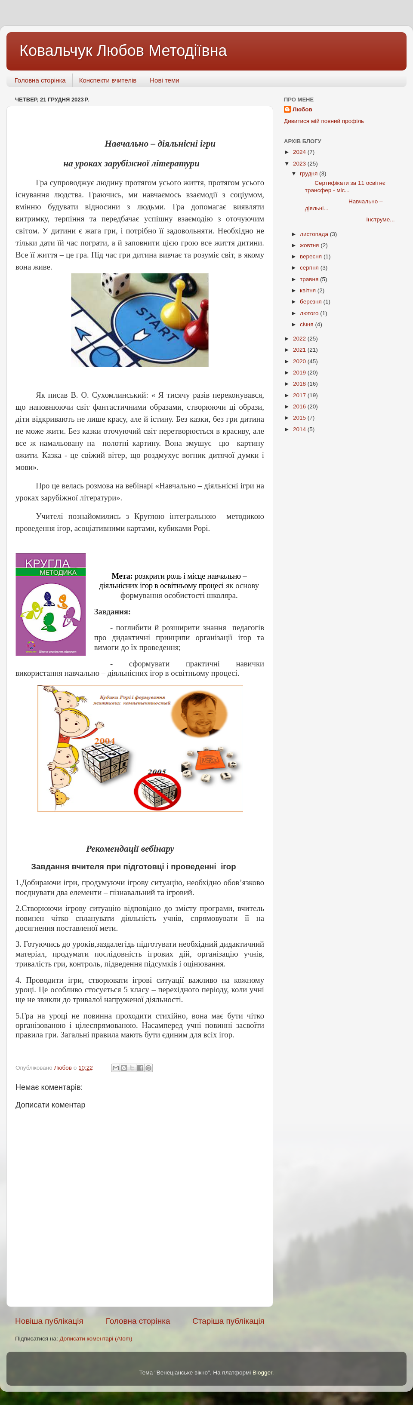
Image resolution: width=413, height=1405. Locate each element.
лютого (310, 313)
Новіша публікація (49, 1320)
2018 (300, 383)
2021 (300, 350)
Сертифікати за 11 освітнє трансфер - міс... (342, 186)
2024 (300, 152)
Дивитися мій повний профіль (324, 121)
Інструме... (347, 219)
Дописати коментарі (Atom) (95, 1338)
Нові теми (164, 80)
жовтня (310, 245)
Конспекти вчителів (108, 80)
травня (310, 279)
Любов (302, 109)
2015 (300, 417)
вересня (312, 256)
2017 (300, 395)
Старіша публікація (228, 1320)
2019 (300, 372)
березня (312, 301)
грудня (309, 173)
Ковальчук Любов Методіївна (123, 50)
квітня (308, 290)
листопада (315, 234)
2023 (300, 163)
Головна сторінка (40, 80)
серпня (310, 267)
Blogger (262, 1372)
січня (307, 324)
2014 (300, 429)
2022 (300, 338)
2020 (300, 361)
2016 (300, 406)
